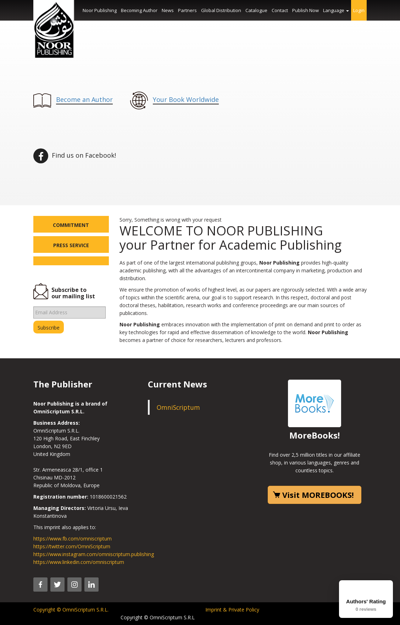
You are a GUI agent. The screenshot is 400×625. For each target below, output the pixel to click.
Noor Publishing (100, 10)
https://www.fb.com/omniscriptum (72, 538)
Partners (187, 10)
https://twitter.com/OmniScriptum (71, 546)
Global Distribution (221, 10)
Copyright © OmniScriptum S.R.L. (71, 609)
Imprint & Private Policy (232, 609)
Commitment (71, 225)
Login (359, 10)
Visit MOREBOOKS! (318, 494)
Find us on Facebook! (74, 155)
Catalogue (256, 10)
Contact (280, 10)
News (168, 10)
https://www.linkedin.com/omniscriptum (78, 562)
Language (336, 10)
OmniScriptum (178, 407)
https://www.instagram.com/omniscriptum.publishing (93, 554)
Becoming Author (139, 10)
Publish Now (305, 10)
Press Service (71, 245)
